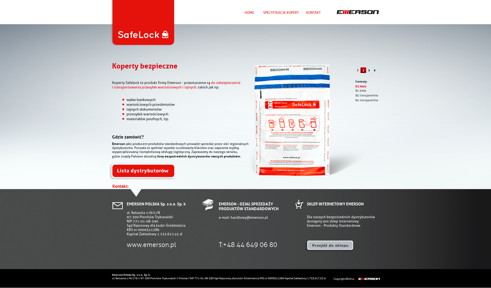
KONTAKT (313, 13)
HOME (249, 13)
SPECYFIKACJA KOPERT (281, 13)
